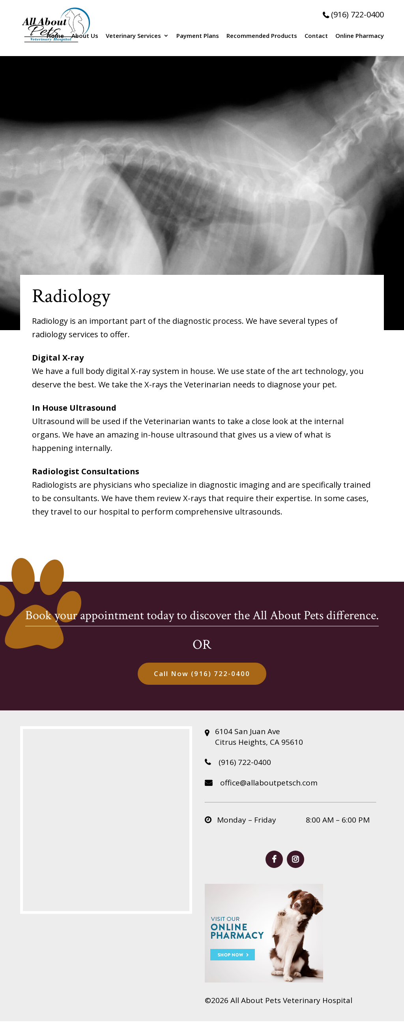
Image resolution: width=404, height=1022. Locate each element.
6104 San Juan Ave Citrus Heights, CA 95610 (259, 737)
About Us (84, 36)
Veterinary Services (133, 36)
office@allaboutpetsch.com (261, 783)
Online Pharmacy (359, 36)
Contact (316, 36)
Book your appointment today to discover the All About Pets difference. (202, 615)
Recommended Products (261, 36)
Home (55, 36)
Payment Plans (197, 36)
